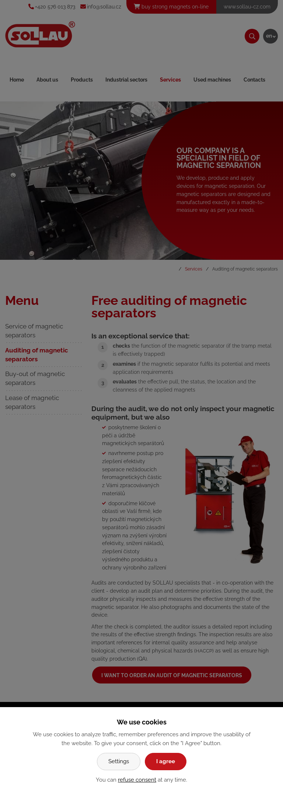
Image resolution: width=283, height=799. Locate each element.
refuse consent (137, 779)
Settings (118, 761)
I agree (165, 761)
